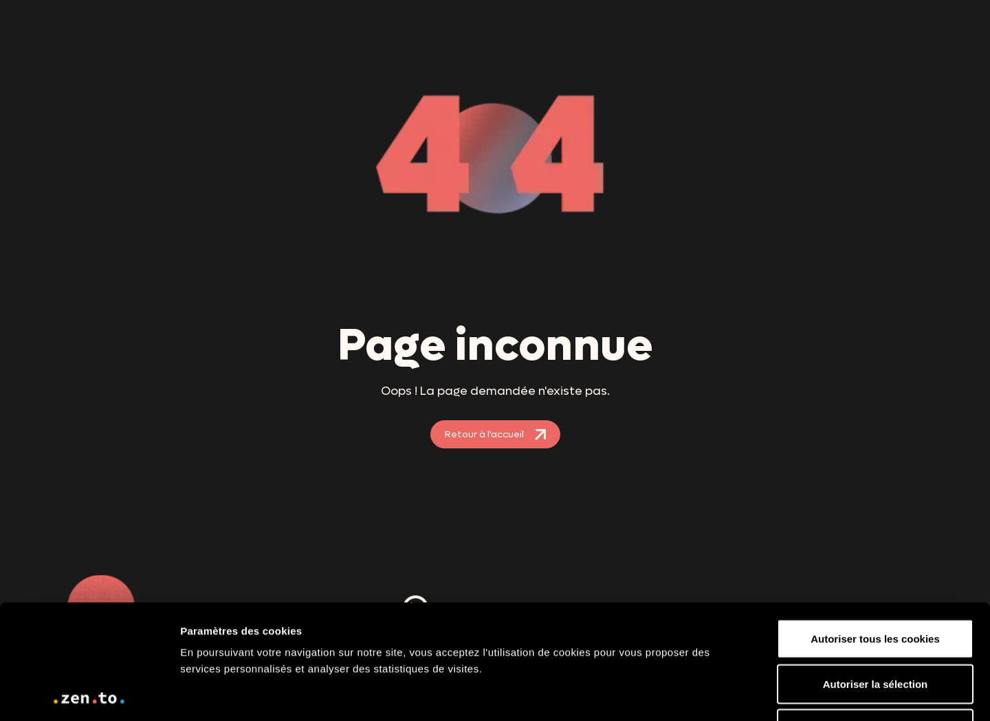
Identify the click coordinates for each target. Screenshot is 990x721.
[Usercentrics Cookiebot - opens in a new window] (89, 694)
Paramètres (903, 694)
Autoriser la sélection (875, 569)
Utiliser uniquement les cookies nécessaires (875, 622)
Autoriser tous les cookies (875, 524)
